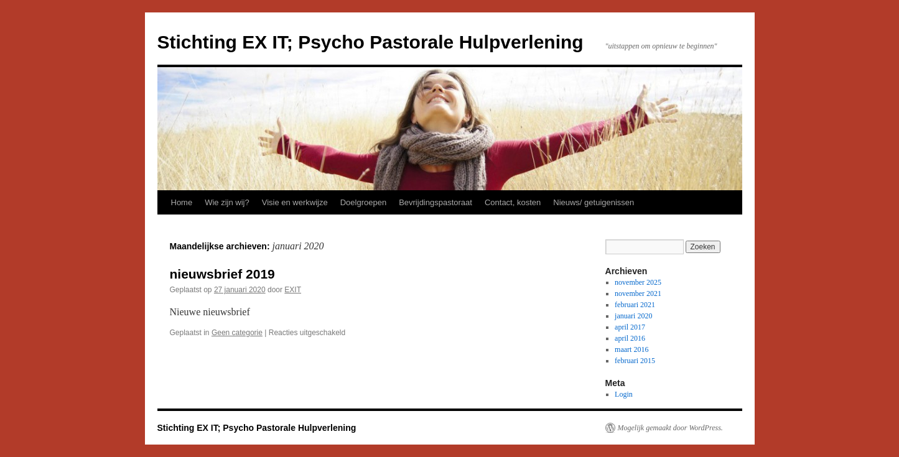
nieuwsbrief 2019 (222, 274)
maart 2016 (631, 349)
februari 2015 (635, 360)
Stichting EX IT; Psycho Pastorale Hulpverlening (370, 42)
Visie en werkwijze (295, 202)
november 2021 (638, 293)
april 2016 (630, 338)
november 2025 (638, 282)
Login (624, 394)
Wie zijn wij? (227, 202)
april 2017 (630, 327)
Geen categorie (237, 332)
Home (182, 202)
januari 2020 (633, 316)
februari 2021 (635, 304)
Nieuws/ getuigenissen (593, 202)
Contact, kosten (513, 202)
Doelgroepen (363, 202)
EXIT (292, 289)
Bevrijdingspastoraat (435, 202)
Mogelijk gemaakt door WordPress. (670, 427)
